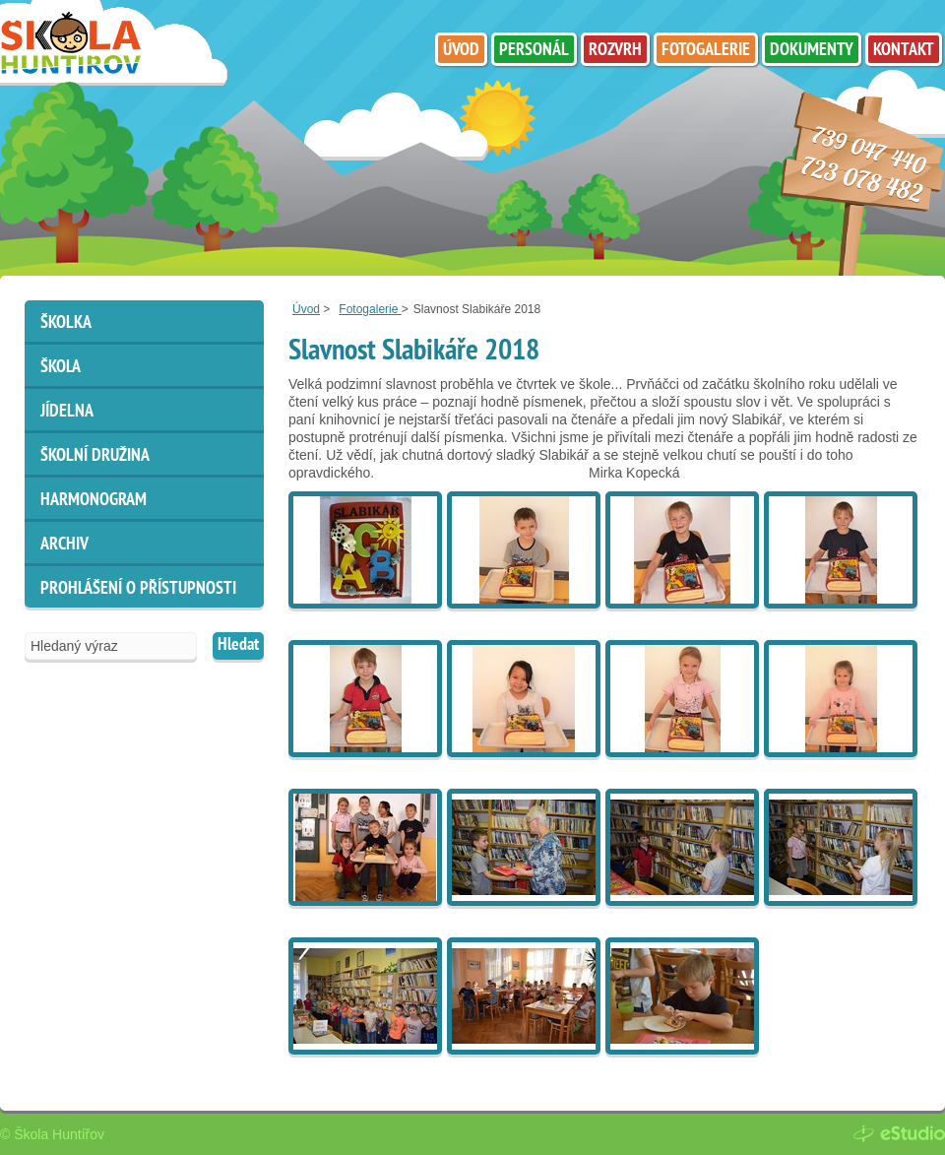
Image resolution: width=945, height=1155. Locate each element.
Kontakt (903, 50)
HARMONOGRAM (93, 500)
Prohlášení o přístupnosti (138, 589)
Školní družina (95, 456)
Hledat (238, 645)
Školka (66, 323)
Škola (60, 367)
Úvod (306, 309)
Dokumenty (811, 50)
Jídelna (67, 412)
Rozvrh (615, 50)
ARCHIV (64, 545)
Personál (534, 50)
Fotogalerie (370, 309)
